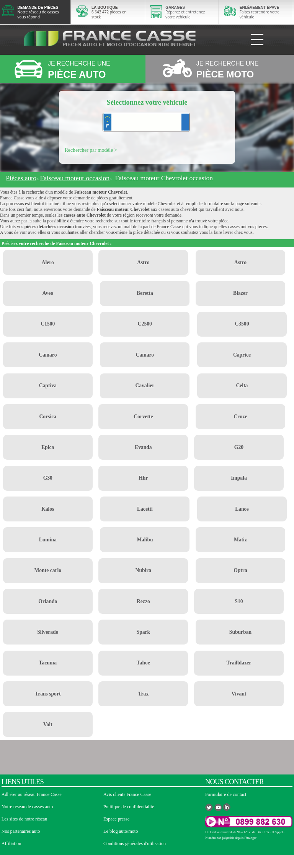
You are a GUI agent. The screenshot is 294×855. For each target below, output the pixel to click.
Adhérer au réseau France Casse (32, 794)
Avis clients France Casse (127, 794)
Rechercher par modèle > (91, 150)
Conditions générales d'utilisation (134, 843)
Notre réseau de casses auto (27, 806)
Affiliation (11, 843)
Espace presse (116, 819)
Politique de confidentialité (128, 806)
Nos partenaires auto (21, 831)
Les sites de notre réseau (24, 819)
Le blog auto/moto (120, 831)
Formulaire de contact (225, 794)
